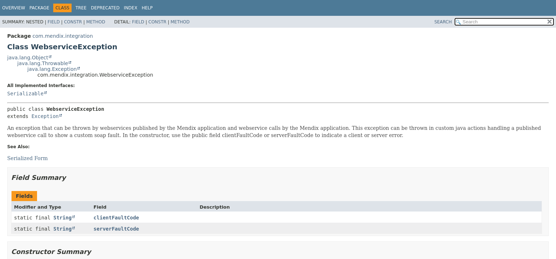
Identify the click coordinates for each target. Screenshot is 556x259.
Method (95, 21)
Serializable (25, 93)
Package (39, 7)
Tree (81, 7)
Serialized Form (27, 158)
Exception (45, 116)
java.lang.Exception (52, 69)
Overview (13, 7)
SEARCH (443, 21)
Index (130, 7)
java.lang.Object (27, 57)
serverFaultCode (116, 229)
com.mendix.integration (62, 36)
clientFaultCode (116, 218)
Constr (73, 21)
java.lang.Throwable (42, 63)
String (63, 218)
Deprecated (105, 7)
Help (147, 7)
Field (53, 21)
